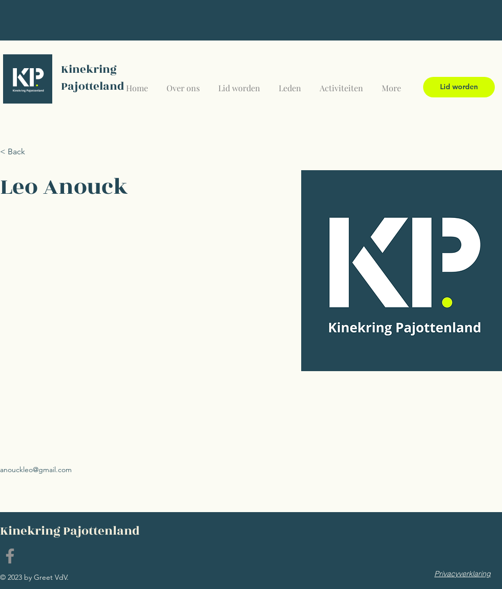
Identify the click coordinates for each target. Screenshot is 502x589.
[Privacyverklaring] (462, 573)
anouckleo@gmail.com (36, 469)
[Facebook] (10, 556)
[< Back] (20, 152)
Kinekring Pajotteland (92, 78)
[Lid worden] (459, 87)
